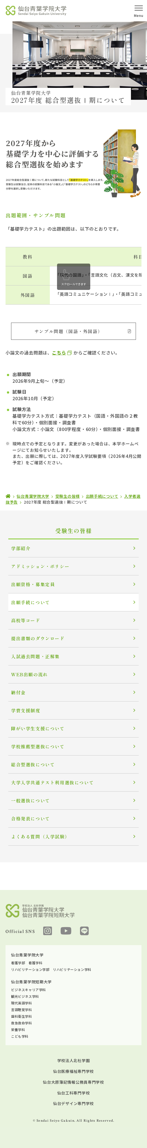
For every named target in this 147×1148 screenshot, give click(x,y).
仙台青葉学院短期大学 (31, 982)
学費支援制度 (25, 710)
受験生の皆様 (73, 531)
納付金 (18, 692)
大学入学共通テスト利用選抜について (52, 782)
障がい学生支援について (38, 728)
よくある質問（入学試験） (40, 836)
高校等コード (25, 620)
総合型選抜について (33, 764)
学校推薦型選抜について (38, 746)
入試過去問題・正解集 (35, 656)
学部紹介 (20, 548)
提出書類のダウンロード (38, 638)
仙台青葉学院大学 (27, 955)
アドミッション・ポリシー (40, 566)
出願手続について (30, 602)
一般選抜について (30, 800)
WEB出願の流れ (29, 674)
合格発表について (30, 818)
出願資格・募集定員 (33, 584)
